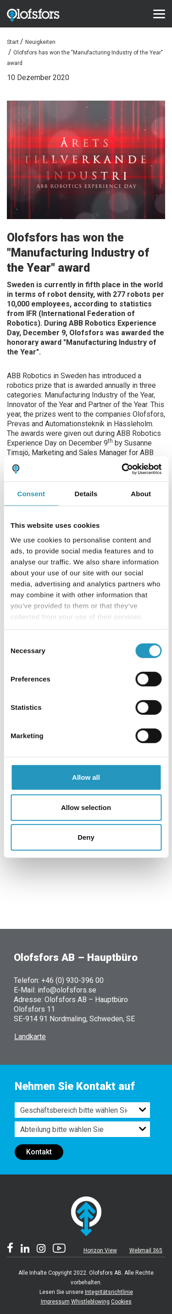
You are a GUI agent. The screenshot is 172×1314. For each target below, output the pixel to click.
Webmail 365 (145, 1250)
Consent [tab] (31, 494)
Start (13, 42)
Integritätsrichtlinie (109, 1292)
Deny (86, 837)
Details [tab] (86, 494)
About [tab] (141, 494)
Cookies (121, 1301)
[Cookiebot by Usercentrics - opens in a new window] (122, 469)
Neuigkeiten (40, 42)
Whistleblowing (90, 1301)
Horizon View (100, 1250)
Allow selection (86, 807)
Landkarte (30, 1036)
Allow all (86, 777)
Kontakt (39, 1152)
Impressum (55, 1301)
